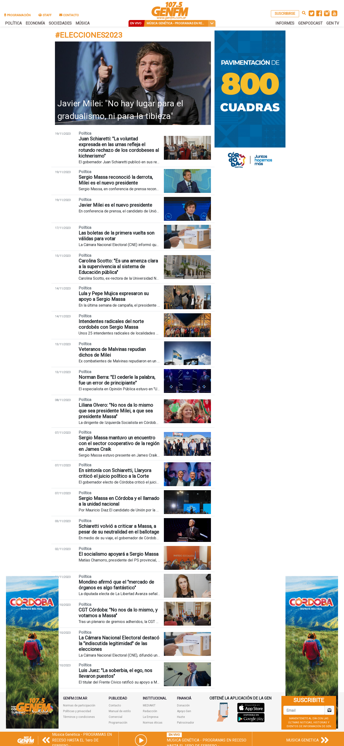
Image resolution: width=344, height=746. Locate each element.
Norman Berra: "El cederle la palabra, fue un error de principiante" (117, 380)
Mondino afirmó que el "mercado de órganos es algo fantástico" (116, 585)
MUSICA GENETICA (302, 740)
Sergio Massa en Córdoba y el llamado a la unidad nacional (119, 501)
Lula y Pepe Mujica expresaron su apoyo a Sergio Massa (114, 296)
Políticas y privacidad (77, 711)
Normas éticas (152, 722)
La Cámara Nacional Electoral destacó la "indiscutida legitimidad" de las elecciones (119, 643)
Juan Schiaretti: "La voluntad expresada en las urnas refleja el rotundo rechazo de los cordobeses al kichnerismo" (119, 147)
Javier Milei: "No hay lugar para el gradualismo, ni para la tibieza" (120, 110)
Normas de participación (79, 705)
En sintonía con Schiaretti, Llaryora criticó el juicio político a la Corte (115, 473)
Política (85, 133)
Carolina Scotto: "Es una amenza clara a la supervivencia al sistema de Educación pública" (118, 266)
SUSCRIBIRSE (285, 13)
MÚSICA (82, 23)
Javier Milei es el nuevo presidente (115, 205)
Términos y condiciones (79, 717)
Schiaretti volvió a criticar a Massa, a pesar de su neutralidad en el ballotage (119, 529)
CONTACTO (69, 15)
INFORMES (284, 23)
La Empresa (150, 717)
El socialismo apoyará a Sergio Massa (118, 554)
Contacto (115, 705)
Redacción (150, 711)
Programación (118, 722)
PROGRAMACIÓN (17, 15)
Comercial (115, 717)
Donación (183, 705)
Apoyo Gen (184, 711)
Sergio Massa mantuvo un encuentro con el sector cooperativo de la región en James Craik (119, 443)
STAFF (45, 15)
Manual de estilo (120, 711)
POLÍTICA (13, 23)
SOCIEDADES (60, 23)
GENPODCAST (310, 23)
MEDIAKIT (149, 705)
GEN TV (332, 23)
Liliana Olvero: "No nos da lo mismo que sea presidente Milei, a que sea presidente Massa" (116, 410)
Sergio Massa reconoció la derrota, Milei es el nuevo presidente (116, 180)
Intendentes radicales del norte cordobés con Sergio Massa (111, 324)
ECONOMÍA (35, 23)
